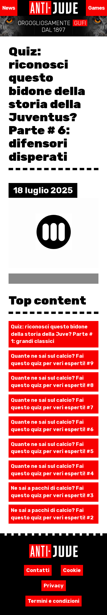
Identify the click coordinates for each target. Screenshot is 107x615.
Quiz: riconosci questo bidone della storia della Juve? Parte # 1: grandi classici (52, 334)
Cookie (72, 570)
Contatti (37, 570)
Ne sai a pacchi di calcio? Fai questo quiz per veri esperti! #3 (52, 492)
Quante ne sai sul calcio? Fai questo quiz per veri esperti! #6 (52, 426)
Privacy (54, 586)
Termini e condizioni (53, 601)
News (8, 8)
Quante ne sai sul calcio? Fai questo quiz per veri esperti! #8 (52, 381)
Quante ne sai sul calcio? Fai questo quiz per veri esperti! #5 (52, 448)
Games (96, 8)
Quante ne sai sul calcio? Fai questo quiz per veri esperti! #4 (52, 470)
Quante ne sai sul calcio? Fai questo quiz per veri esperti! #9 (52, 360)
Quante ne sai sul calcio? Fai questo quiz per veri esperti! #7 (52, 404)
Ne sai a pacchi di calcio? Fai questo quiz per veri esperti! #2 (52, 514)
